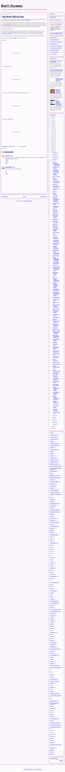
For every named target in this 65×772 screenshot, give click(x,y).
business (52, 488)
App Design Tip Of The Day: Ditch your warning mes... (56, 269)
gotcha (51, 561)
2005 (53, 428)
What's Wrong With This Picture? (55, 216)
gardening (52, 557)
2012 (53, 142)
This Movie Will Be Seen (13, 16)
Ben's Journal (12, 5)
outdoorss (52, 621)
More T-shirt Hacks (54, 407)
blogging (52, 479)
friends (51, 549)
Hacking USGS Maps (54, 39)
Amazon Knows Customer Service (55, 311)
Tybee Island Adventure (55, 722)
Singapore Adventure (54, 693)
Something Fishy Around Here (55, 253)
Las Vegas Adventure (54, 582)
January (54, 424)
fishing (51, 541)
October (54, 156)
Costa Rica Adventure (54, 509)
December (55, 152)
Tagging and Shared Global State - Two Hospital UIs (55, 200)
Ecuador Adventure (54, 526)
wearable (52, 742)
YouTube (14, 38)
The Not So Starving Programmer (55, 247)
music (51, 605)
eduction (52, 530)
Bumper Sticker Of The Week (56, 186)
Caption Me (54, 319)
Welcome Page (53, 17)
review (51, 661)
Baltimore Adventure (54, 464)
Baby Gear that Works (54, 50)
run (50, 672)
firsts (51, 538)
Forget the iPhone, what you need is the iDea (56, 332)
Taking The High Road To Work (55, 351)
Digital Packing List (54, 43)
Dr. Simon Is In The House (55, 222)
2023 (53, 122)
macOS (51, 588)
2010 (53, 145)
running (51, 674)
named (51, 607)
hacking (51, 563)
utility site (52, 736)
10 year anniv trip (53, 435)
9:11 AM (13, 167)
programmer (52, 644)
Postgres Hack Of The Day (56, 357)
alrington (52, 451)
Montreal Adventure (54, 601)
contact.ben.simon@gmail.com (56, 20)
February (55, 422)
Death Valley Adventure (55, 511)
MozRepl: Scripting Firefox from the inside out (56, 398)
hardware (52, 568)
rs (50, 670)
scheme (51, 683)
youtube (51, 754)
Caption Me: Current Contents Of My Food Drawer (56, 280)
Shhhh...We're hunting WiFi (55, 385)
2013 (53, 140)
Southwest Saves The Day (55, 321)
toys (51, 712)
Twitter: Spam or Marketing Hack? (55, 230)
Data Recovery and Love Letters (55, 273)
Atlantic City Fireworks (54, 376)
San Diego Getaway (54, 681)
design (51, 516)
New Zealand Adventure (55, 611)
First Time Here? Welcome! (55, 379)
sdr (50, 685)
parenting (52, 628)
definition (52, 514)
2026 (53, 117)
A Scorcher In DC (55, 362)
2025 (53, 118)
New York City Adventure (55, 609)
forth (51, 547)
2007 (53, 150)
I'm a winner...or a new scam (56, 207)
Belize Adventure (53, 471)
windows (52, 749)
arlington (52, 455)
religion (51, 657)
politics (51, 640)
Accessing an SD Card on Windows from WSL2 (59, 79)
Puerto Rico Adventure (54, 648)
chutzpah (52, 499)
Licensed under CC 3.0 (28, 769)
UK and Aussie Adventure (55, 724)
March (54, 420)
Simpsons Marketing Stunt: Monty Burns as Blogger (55, 285)
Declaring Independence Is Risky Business (55, 389)
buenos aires (52, 485)
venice (51, 738)
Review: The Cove (56, 176)
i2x (50, 570)
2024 (53, 120)
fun (6, 148)
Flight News (54, 327)
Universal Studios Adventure (56, 726)
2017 (53, 133)
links (51, 584)
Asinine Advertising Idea (56, 370)
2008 (53, 149)
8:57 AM (11, 155)
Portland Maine (53, 642)
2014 (53, 138)
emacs (51, 532)
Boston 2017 (52, 483)
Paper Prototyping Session (56, 340)
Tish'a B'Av (54, 235)
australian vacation (54, 459)
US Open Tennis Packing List (56, 45)
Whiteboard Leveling (54, 174)
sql (50, 698)
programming (53, 646)
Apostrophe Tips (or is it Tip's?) (55, 290)
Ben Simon (7, 167)
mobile (51, 597)
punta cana (52, 651)
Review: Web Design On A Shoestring (55, 325)
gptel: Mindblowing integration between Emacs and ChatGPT (59, 102)
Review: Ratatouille (55, 360)
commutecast (53, 505)
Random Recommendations (56, 367)
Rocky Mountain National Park (56, 667)
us (50, 732)
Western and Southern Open (56, 744)
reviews (51, 663)
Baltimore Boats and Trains (55, 466)
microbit (51, 592)
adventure (52, 447)
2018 (53, 131)
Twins (53, 276)
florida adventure (53, 543)
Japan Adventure (53, 576)
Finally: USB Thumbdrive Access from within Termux (58, 91)
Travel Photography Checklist (56, 41)
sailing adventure (53, 679)
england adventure (54, 534)
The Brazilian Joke (56, 297)
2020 (53, 127)
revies (51, 659)
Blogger (40, 769)
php (51, 634)
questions (52, 653)
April (54, 419)
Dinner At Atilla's (55, 308)
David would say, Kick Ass (7, 33)
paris (51, 630)
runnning (52, 677)
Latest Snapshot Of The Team (55, 263)
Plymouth (52, 636)
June (54, 415)
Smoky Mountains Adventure (56, 695)
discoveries (52, 520)
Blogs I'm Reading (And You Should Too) (56, 306)
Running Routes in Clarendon (56, 48)
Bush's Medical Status (55, 251)
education (52, 528)
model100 (52, 599)
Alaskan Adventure (54, 449)
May (54, 417)
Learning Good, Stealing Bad (55, 241)
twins (51, 720)
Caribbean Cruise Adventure (56, 494)
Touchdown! (54, 342)
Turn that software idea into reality (56, 33)
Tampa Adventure (53, 700)
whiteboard (52, 747)
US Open (52, 734)
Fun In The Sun (55, 265)
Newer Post (5, 196)
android (51, 453)
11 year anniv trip (53, 437)
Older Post (43, 196)
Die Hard (27, 19)
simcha (51, 691)
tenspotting (52, 708)
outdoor (51, 617)
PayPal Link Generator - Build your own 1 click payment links (56, 70)
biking (51, 473)
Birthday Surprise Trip (54, 475)
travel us (52, 716)
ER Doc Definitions (55, 179)
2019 (53, 129)
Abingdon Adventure (54, 443)
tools (51, 710)
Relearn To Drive (55, 255)
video (51, 740)
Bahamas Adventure (54, 461)
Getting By (54, 209)
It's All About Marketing (54, 410)
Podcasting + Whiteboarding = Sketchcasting (56, 164)
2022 (53, 124)
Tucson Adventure (53, 718)
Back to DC (54, 191)
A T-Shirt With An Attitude (55, 167)
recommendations (53, 655)
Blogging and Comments (55, 238)
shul (51, 689)
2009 (53, 147)
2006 (53, 426)
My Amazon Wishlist (54, 52)
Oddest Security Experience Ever (55, 348)
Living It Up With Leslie (55, 300)
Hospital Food (55, 219)
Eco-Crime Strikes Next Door (56, 244)
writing (51, 751)
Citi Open (52, 501)
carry (51, 497)
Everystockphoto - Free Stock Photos (56, 393)
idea (51, 572)
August (54, 159)
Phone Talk (54, 184)
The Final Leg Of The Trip (55, 315)
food (51, 545)
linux (51, 586)
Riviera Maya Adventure (55, 665)
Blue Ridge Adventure (54, 481)
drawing (51, 524)
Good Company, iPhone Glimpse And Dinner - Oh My (56, 294)
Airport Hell (54, 196)
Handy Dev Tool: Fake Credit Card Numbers (56, 61)
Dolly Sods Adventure (54, 522)
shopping (52, 687)
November (55, 154)
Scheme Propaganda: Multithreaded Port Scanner (55, 259)
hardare (51, 565)
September (55, 157)
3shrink (51, 441)
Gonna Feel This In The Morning (56, 182)
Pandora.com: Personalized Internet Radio (55, 171)
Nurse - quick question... (55, 211)
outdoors (52, 619)
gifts (51, 559)
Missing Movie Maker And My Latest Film (55, 336)
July (54, 161)
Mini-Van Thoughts (54, 194)
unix (51, 730)
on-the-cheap (53, 615)
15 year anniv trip (53, 439)
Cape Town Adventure (54, 492)
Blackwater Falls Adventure (55, 477)
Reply (6, 163)
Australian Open (53, 457)
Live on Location (53, 54)
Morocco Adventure (54, 603)
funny (51, 553)
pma (51, 638)
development (52, 518)
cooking (51, 507)
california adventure (54, 490)
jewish (51, 578)
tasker (51, 706)
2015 (53, 136)
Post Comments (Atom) (27, 200)
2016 (53, 134)
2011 (53, 143)
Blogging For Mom (56, 329)
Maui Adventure (53, 590)
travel (51, 714)
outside (51, 624)
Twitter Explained (55, 364)
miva (51, 594)
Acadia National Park (54, 445)
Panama (52, 626)
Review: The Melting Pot (55, 226)
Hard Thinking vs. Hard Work (56, 373)
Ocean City (52, 613)
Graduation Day (55, 213)
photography (52, 632)
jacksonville (52, 574)
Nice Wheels (55, 224)
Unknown (7, 155)
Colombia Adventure (54, 503)
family (51, 536)
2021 (53, 126)
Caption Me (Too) (55, 317)
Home (24, 196)
